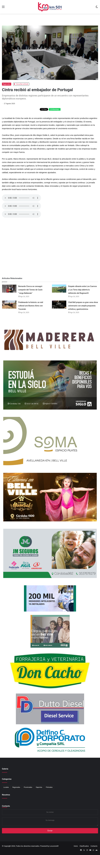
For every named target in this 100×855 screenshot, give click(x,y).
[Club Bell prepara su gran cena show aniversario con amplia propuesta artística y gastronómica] (59, 305)
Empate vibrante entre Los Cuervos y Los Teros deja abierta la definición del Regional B (82, 289)
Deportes (39, 787)
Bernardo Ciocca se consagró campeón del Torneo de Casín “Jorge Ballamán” (30, 289)
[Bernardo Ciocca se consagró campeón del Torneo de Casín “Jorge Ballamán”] (9, 289)
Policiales (49, 787)
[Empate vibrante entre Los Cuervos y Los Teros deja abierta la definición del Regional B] (59, 289)
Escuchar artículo (21, 84)
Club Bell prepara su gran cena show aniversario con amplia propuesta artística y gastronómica (83, 305)
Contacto (6, 806)
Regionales (6, 84)
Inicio (76, 846)
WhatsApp (55, 109)
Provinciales (28, 787)
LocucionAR (53, 846)
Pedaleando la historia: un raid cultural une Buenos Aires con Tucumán (30, 305)
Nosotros (6, 795)
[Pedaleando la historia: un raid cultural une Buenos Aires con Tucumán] (9, 305)
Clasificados (84, 846)
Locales (6, 787)
